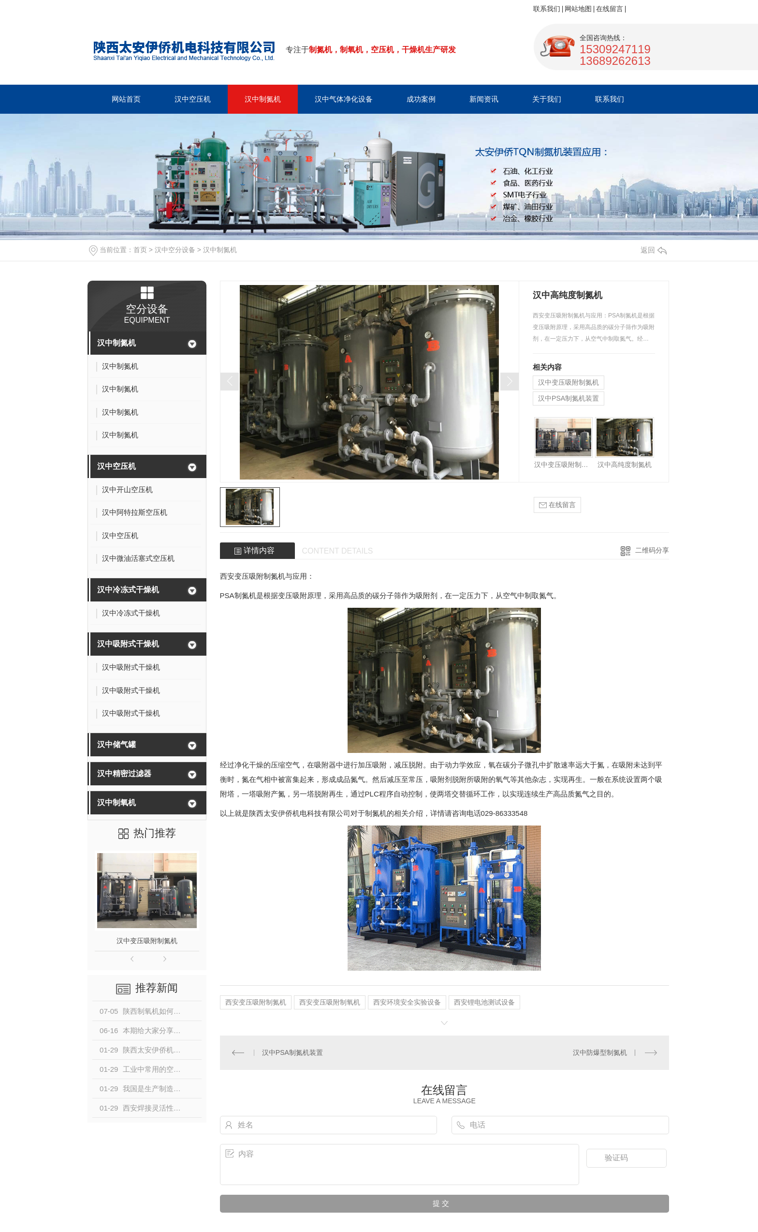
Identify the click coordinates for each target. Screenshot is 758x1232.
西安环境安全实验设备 (407, 1002)
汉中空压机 (193, 99)
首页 (140, 250)
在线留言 (609, 9)
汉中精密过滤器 (124, 773)
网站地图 (578, 9)
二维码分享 (652, 550)
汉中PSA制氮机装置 (568, 398)
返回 (654, 250)
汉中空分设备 (175, 250)
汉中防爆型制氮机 (600, 1052)
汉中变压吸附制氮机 (147, 941)
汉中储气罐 (116, 744)
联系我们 (546, 9)
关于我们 (546, 99)
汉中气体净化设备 (344, 99)
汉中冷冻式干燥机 (128, 590)
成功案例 (421, 99)
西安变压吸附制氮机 (255, 1002)
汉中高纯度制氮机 (625, 464)
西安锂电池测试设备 (484, 1002)
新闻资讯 (483, 99)
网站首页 (126, 99)
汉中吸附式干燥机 (128, 644)
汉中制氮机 (263, 99)
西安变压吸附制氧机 (329, 1002)
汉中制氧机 (116, 802)
